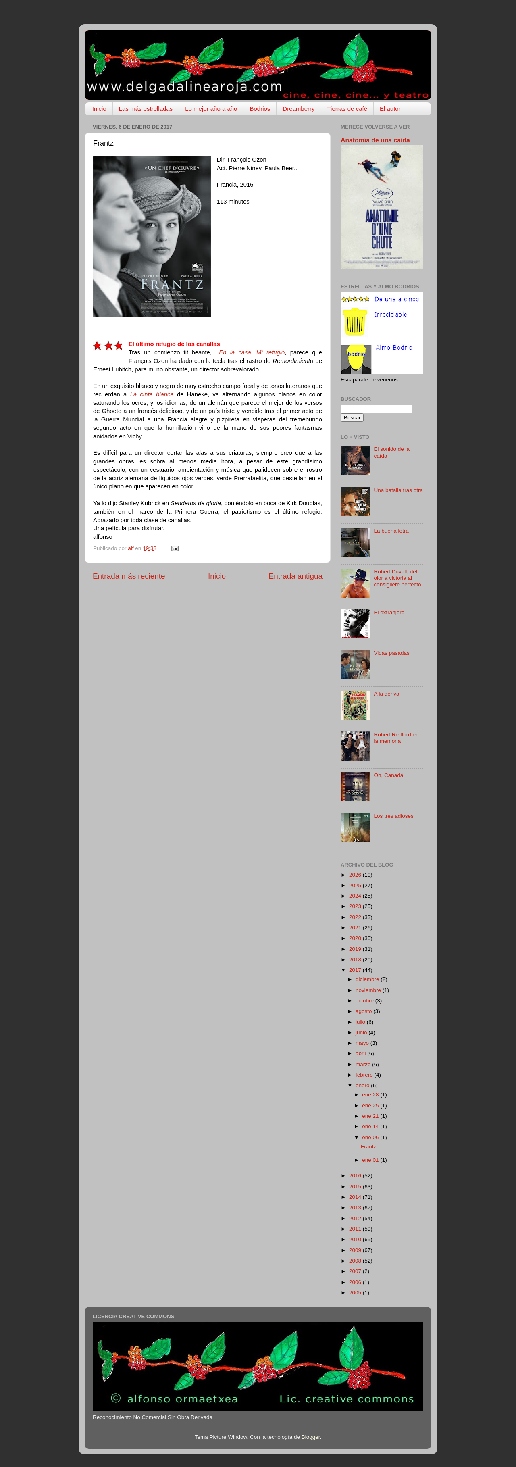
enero (363, 1085)
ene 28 (371, 1095)
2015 (356, 1187)
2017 (356, 970)
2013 (356, 1207)
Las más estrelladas (146, 108)
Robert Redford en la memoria (396, 737)
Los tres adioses (393, 816)
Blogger (311, 1437)
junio (362, 1032)
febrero (365, 1075)
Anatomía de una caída (375, 140)
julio (361, 1022)
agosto (364, 1011)
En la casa (235, 352)
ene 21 (371, 1116)
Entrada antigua (295, 576)
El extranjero (389, 612)
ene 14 (371, 1126)
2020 (356, 938)
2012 (356, 1218)
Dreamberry (298, 108)
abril (361, 1053)
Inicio (99, 108)
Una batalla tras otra (398, 490)
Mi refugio (270, 352)
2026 (356, 875)
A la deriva (386, 694)
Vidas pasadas (391, 653)
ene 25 (371, 1105)
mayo (363, 1043)
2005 (356, 1293)
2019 (356, 949)
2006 (356, 1282)
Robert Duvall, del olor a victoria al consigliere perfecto (397, 578)
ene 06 (371, 1137)
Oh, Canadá (388, 775)
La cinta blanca (152, 394)
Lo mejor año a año (211, 108)
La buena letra (391, 531)
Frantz (368, 1147)
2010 (356, 1239)
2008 (356, 1261)
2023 (356, 906)
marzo (364, 1064)
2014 (356, 1197)
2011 (356, 1229)
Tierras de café (347, 108)
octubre (365, 1001)
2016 (356, 1176)
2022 (356, 917)
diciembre (368, 979)
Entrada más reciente (129, 576)
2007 (356, 1271)
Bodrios (260, 108)
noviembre (369, 990)
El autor (390, 108)
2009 (356, 1250)
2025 (356, 885)
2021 (356, 928)
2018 (356, 959)
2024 (356, 896)
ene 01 (371, 1160)
